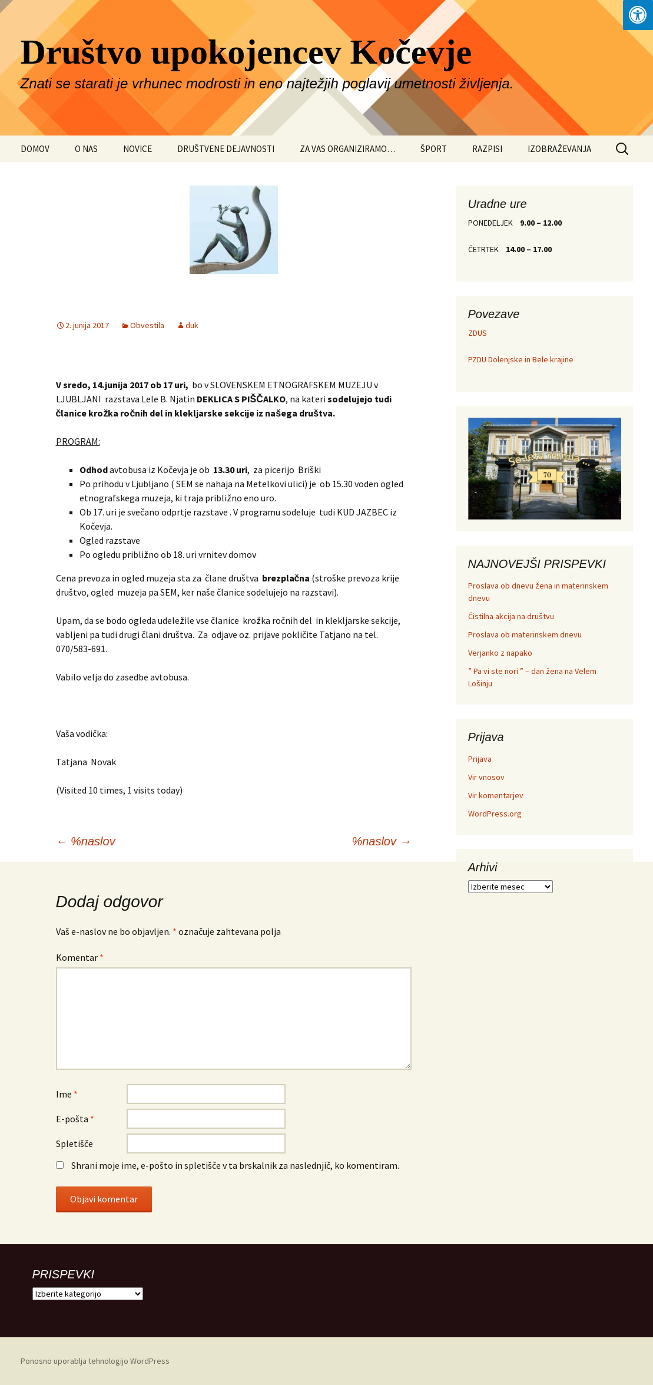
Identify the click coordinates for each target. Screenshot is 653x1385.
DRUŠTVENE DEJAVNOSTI (225, 148)
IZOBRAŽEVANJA (559, 148)
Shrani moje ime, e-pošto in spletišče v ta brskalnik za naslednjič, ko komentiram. (235, 1165)
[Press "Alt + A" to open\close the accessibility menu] (638, 15)
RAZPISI (487, 148)
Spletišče (74, 1143)
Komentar (80, 957)
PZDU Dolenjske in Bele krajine (521, 359)
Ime (67, 1094)
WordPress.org (495, 813)
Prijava (480, 758)
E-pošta (75, 1119)
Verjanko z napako (500, 652)
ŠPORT (433, 148)
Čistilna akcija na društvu (511, 616)
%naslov (85, 841)
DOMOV (35, 148)
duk (191, 325)
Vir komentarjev (495, 795)
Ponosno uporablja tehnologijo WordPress (95, 1361)
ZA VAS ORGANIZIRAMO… (347, 148)
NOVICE (137, 148)
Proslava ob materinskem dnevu (525, 634)
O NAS (86, 148)
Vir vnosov (486, 777)
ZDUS (477, 333)
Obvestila (147, 325)
